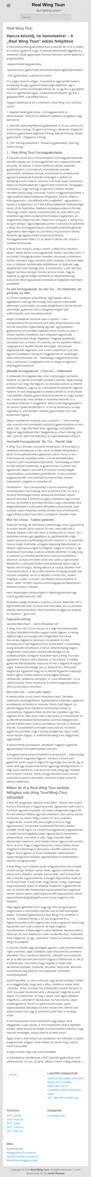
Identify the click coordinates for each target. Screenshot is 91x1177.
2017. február (15, 1131)
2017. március (15, 1127)
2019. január (14, 1115)
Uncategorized (56, 1115)
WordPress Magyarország (22, 1160)
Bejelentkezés (15, 1148)
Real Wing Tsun (48, 4)
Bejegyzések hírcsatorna (21, 1152)
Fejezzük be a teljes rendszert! (65, 1078)
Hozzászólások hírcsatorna (23, 1156)
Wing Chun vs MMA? (59, 1082)
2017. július (13, 1123)
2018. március (15, 1119)
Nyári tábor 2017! (57, 1086)
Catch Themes (56, 1173)
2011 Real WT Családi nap (62, 1097)
